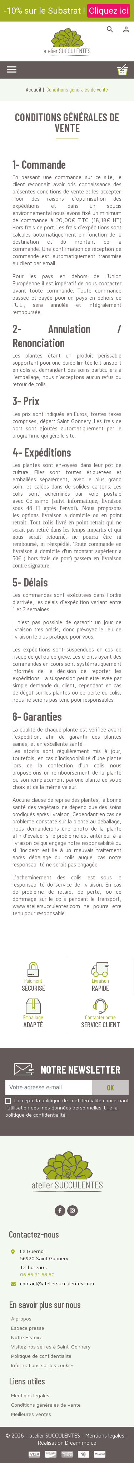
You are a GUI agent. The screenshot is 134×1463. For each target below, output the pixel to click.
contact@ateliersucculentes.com (57, 1283)
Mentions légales (30, 1395)
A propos (21, 1318)
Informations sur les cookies (43, 1365)
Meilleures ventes (31, 1414)
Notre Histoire (27, 1337)
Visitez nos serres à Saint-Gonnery (51, 1346)
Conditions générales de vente (46, 1405)
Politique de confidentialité (41, 1356)
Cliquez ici (108, 11)
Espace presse (27, 1328)
